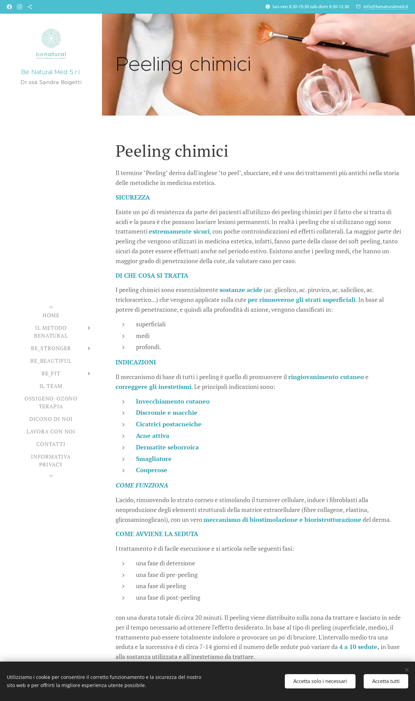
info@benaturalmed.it (385, 6)
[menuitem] (51, 315)
